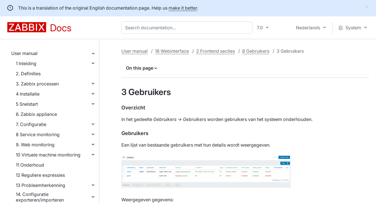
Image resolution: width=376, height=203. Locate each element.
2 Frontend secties (215, 51)
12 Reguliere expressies (40, 175)
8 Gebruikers (255, 51)
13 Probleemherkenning (40, 185)
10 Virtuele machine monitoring (48, 155)
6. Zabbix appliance (36, 114)
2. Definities (28, 73)
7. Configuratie (31, 124)
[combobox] (188, 27)
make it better (183, 8)
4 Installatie (28, 94)
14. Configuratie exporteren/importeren (40, 197)
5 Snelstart (27, 104)
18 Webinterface (172, 51)
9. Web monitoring (35, 144)
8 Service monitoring (38, 134)
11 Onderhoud (30, 165)
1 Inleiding (26, 63)
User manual (24, 53)
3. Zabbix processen (37, 84)
